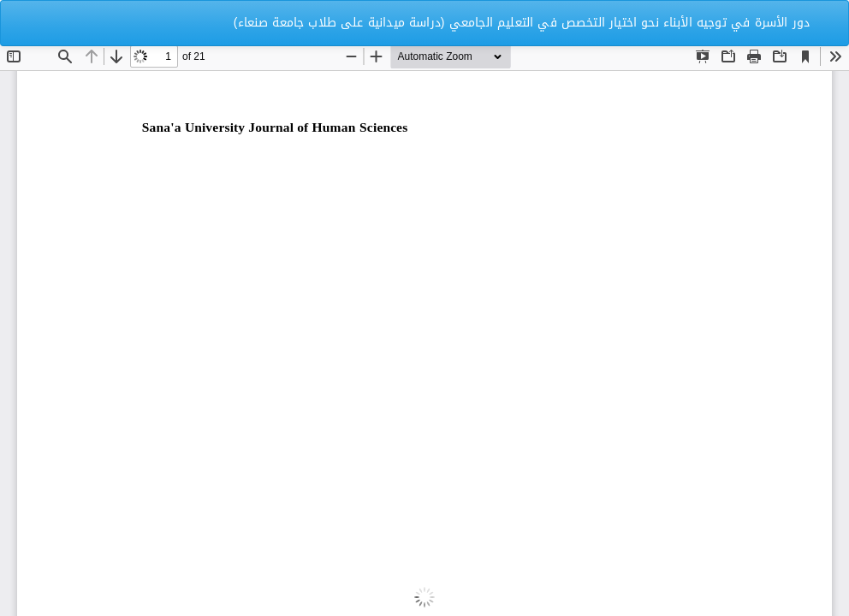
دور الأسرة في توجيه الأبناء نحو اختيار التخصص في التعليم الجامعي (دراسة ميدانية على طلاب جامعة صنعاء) (522, 22)
